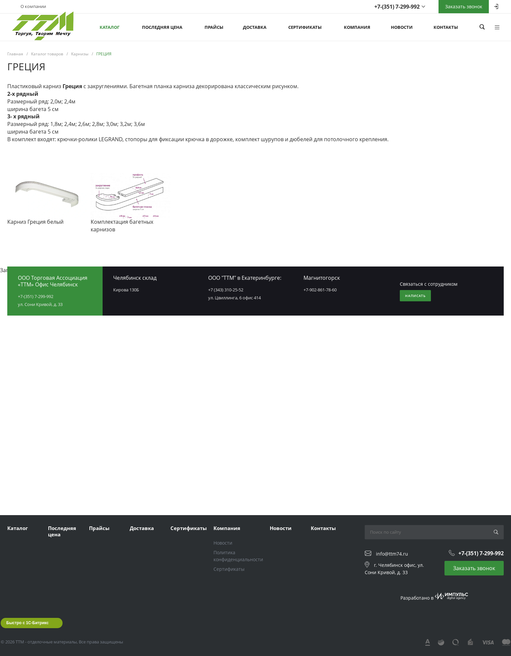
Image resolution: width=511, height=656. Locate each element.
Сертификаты (188, 528)
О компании (33, 6)
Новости (222, 543)
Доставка (142, 528)
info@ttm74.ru (392, 554)
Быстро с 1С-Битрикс (27, 623)
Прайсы (99, 528)
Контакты (323, 528)
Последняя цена (62, 531)
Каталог (17, 528)
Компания (226, 528)
